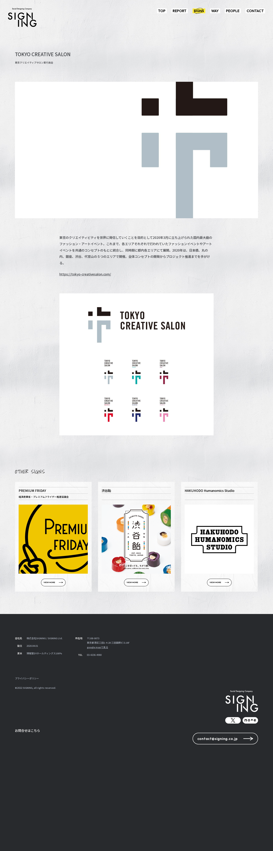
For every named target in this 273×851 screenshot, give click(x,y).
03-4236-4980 (94, 655)
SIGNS (199, 10)
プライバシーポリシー (27, 678)
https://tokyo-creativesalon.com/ (85, 274)
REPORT (179, 10)
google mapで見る (97, 647)
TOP (161, 10)
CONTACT (255, 10)
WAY (215, 10)
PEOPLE (232, 10)
